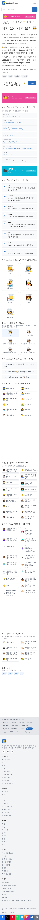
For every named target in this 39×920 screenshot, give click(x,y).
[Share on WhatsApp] (17, 917)
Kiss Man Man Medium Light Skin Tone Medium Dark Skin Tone (27, 532)
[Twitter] (8, 751)
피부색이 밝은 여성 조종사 (10, 512)
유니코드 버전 (6, 862)
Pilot (6, 506)
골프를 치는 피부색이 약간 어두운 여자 (10, 572)
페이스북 (5, 830)
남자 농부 (26, 404)
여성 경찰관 (8, 388)
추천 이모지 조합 (7, 853)
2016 (24, 66)
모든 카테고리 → (7, 816)
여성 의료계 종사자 (10, 399)
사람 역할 (28, 22)
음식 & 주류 (6, 813)
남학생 (25, 388)
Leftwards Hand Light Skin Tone (28, 591)
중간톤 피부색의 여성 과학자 (28, 517)
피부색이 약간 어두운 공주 (10, 495)
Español (13, 722)
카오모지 (5, 871)
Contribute (5, 882)
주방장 (24, 76)
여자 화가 (26, 393)
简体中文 (14, 729)
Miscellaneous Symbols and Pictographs (16, 161)
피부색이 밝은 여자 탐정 (28, 506)
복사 (32, 83)
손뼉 (6, 585)
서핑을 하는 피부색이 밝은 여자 (10, 563)
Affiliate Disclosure (8, 891)
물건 (3, 795)
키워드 (4, 856)
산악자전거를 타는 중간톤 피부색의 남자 (28, 540)
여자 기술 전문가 (28, 489)
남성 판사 (8, 482)
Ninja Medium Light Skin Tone (9, 500)
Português (24, 726)
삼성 (3, 839)
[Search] (34, 9)
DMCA (4, 894)
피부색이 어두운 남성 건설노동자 (28, 512)
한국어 (29, 729)
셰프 (4, 76)
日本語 (22, 729)
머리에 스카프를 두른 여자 (10, 393)
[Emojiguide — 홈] (4, 741)
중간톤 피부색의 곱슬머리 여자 (10, 529)
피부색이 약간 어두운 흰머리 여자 (10, 539)
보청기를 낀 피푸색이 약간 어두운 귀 (10, 557)
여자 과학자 (8, 517)
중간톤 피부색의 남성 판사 (28, 500)
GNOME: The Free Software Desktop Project (16, 900)
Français (29, 722)
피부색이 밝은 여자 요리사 (28, 642)
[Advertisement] (19, 439)
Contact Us (5, 897)
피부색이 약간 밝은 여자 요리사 (28, 648)
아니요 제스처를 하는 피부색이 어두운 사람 (28, 579)
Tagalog (27, 732)
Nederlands (15, 726)
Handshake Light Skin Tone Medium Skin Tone (28, 565)
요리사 (17, 76)
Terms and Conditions (9, 885)
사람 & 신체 (6, 760)
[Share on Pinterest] (12, 917)
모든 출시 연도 (7, 859)
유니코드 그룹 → (7, 783)
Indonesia (19, 732)
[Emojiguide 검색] (17, 9)
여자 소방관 (26, 399)
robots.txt (11, 912)
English (5, 722)
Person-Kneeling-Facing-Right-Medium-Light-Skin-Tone (10, 593)
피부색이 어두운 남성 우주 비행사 (10, 470)
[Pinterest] (12, 751)
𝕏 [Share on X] (7, 917)
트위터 (4, 836)
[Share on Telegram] (21, 917)
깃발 (3, 763)
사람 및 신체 (18, 22)
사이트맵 (4, 912)
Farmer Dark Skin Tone (10, 489)
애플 (3, 824)
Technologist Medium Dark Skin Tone (27, 483)
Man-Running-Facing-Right (9, 578)
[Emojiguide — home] (10, 3)
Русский (6, 729)
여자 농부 (26, 658)
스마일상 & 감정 (7, 807)
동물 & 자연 (6, 777)
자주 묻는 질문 (7, 874)
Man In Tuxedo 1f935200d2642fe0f (29, 470)
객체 (3, 765)
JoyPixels (5, 842)
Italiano (5, 726)
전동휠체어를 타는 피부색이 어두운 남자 (28, 557)
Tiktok (4, 845)
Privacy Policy (6, 888)
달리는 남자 (8, 546)
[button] (19, 115)
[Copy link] (31, 917)
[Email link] (36, 917)
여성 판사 (26, 409)
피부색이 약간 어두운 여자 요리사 (10, 653)
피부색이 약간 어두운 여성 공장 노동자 (28, 476)
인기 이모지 (6, 865)
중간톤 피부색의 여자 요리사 (28, 653)
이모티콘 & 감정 (7, 774)
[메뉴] (34, 3)
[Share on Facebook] (2, 917)
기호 (3, 768)
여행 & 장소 (6, 771)
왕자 (6, 404)
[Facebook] (3, 751)
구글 (3, 827)
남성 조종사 (26, 495)
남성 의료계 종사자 (10, 410)
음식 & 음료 (6, 780)
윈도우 (4, 833)
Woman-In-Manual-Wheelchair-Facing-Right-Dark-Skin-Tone (28, 548)
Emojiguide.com (6, 22)
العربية (5, 732)
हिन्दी (11, 732)
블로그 (4, 868)
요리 (10, 673)
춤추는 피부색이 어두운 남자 (28, 571)
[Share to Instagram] (26, 917)
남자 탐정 (26, 415)
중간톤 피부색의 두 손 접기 (28, 585)
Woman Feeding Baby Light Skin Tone (10, 476)
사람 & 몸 (5, 792)
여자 (10, 76)
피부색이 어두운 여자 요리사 (10, 648)
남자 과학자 (8, 415)
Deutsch (21, 722)
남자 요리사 (8, 642)
